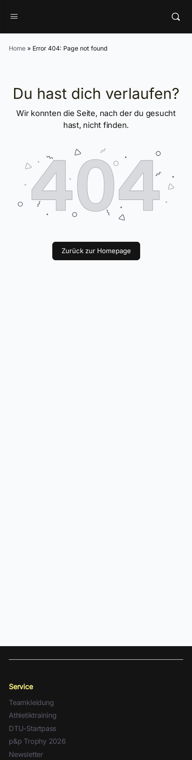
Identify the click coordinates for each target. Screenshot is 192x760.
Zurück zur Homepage (96, 251)
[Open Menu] (14, 16)
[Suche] (175, 16)
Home (17, 48)
